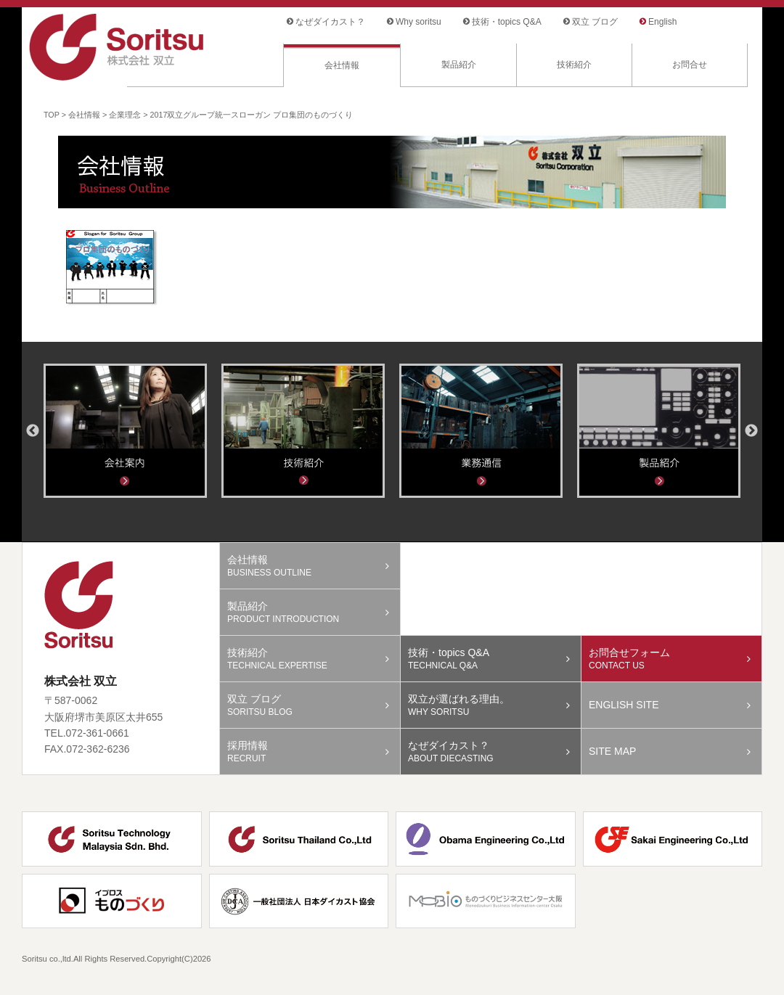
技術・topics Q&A (507, 22)
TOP (52, 114)
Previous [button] (32, 431)
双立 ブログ (595, 22)
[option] (125, 431)
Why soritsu (418, 22)
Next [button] (751, 431)
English (662, 22)
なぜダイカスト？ (330, 22)
